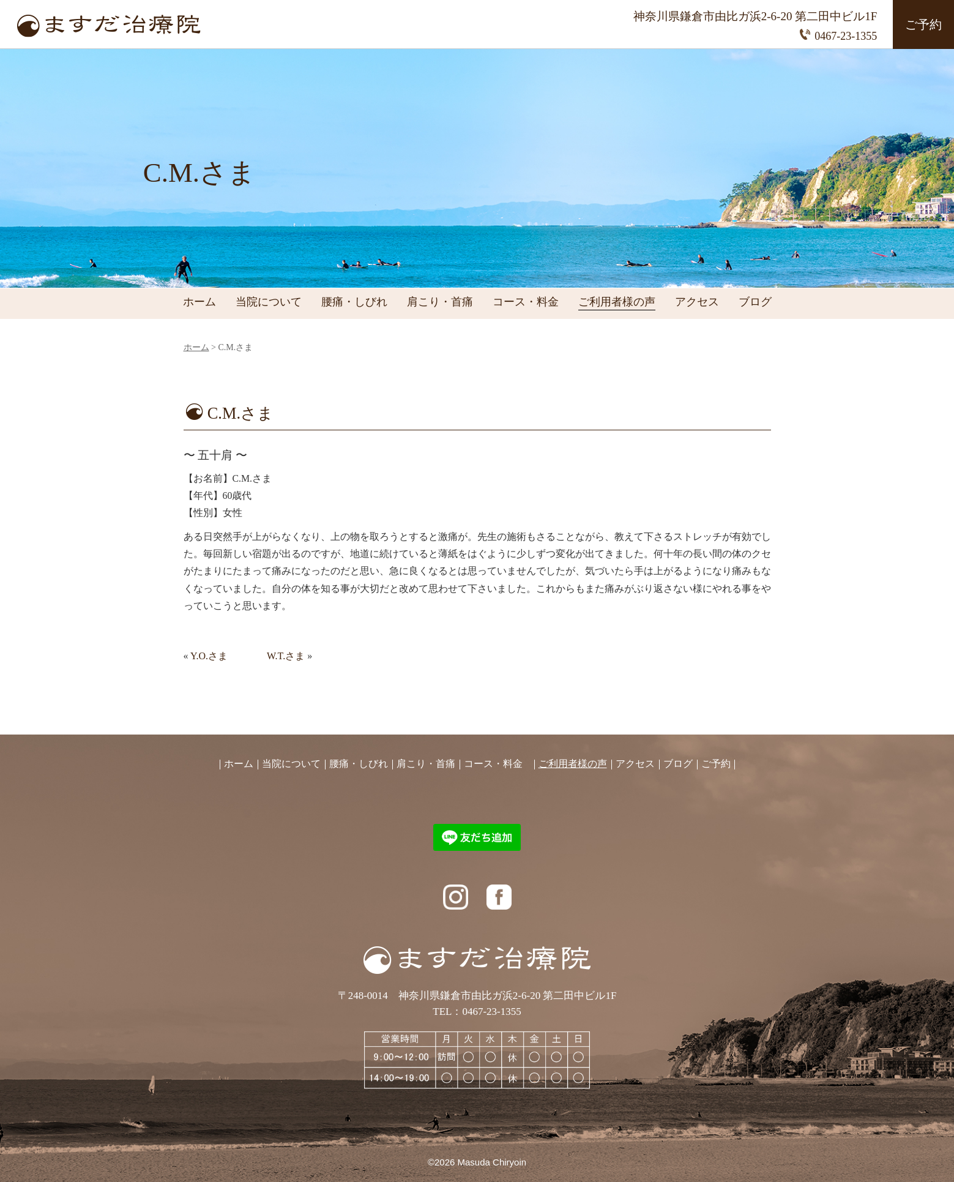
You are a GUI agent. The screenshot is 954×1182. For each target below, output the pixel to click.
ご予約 (923, 24)
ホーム (199, 302)
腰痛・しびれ (354, 302)
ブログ (755, 302)
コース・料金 (526, 302)
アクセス (697, 302)
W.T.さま (286, 656)
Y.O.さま (209, 656)
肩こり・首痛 (440, 302)
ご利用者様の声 (616, 302)
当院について (269, 302)
